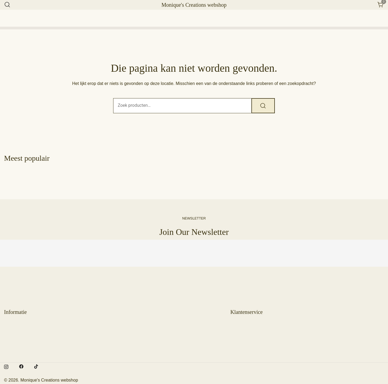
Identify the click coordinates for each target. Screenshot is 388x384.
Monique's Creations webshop (193, 5)
